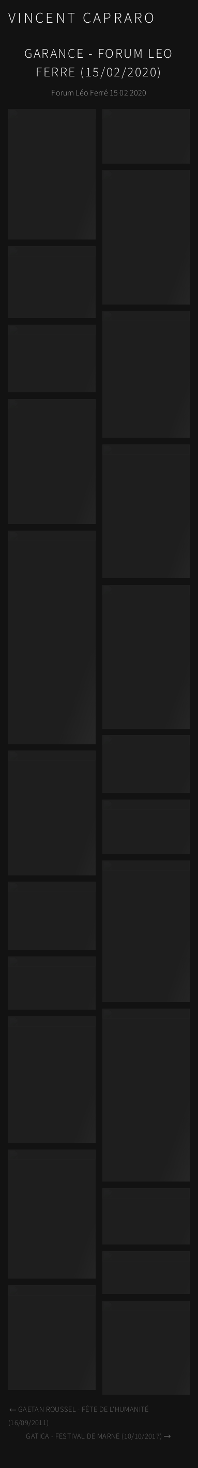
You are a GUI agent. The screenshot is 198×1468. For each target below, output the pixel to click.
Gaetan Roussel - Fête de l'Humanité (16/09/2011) (78, 1416)
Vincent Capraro (82, 18)
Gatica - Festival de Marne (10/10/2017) (99, 1436)
